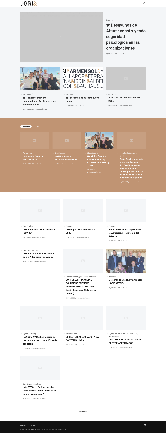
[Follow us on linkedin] (145, 425)
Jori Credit (83, 276)
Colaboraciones (72, 276)
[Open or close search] (144, 3)
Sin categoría (28, 94)
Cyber (25, 333)
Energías (123, 153)
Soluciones (133, 333)
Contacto (23, 425)
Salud (125, 333)
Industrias (131, 153)
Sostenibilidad (71, 333)
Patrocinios (112, 94)
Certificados (60, 153)
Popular (36, 126)
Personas (69, 94)
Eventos (109, 20)
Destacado (26, 126)
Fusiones (26, 250)
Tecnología (33, 333)
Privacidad (32, 425)
